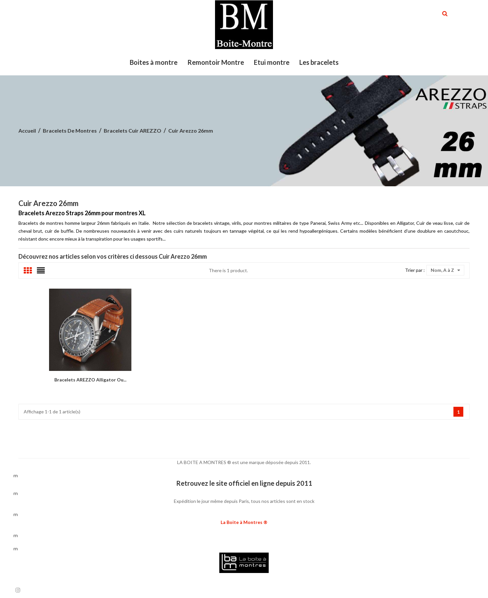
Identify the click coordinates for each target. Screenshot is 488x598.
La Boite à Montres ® (244, 522)
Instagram (18, 590)
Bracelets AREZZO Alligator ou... (90, 379)
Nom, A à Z (445, 270)
